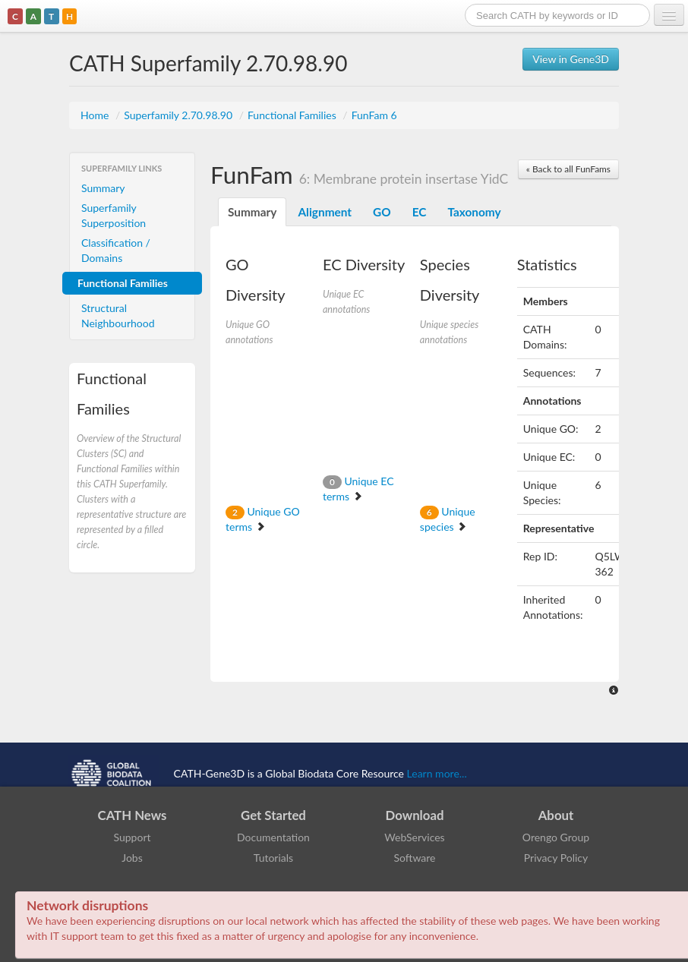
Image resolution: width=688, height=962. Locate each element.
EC (419, 212)
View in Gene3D (570, 58)
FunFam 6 (374, 115)
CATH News (132, 815)
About (556, 815)
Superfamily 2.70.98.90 (179, 115)
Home (96, 115)
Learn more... (437, 772)
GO (382, 212)
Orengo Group (555, 837)
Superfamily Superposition (113, 215)
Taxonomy (473, 212)
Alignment (325, 212)
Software (415, 857)
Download (415, 815)
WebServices (414, 837)
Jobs (132, 857)
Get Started (273, 815)
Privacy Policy (556, 857)
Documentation (273, 837)
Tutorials (273, 857)
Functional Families (293, 115)
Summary (103, 187)
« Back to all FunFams (568, 169)
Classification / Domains (115, 250)
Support (131, 837)
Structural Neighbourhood (118, 315)
